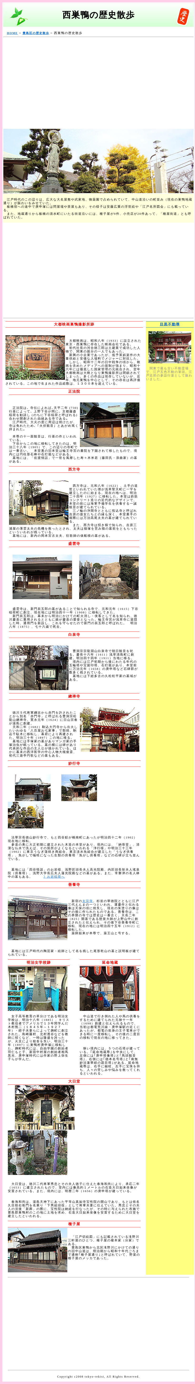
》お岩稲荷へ (54, 876)
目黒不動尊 (170, 324)
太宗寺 (87, 901)
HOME (12, 33)
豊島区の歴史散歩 (36, 33)
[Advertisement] (44, 83)
